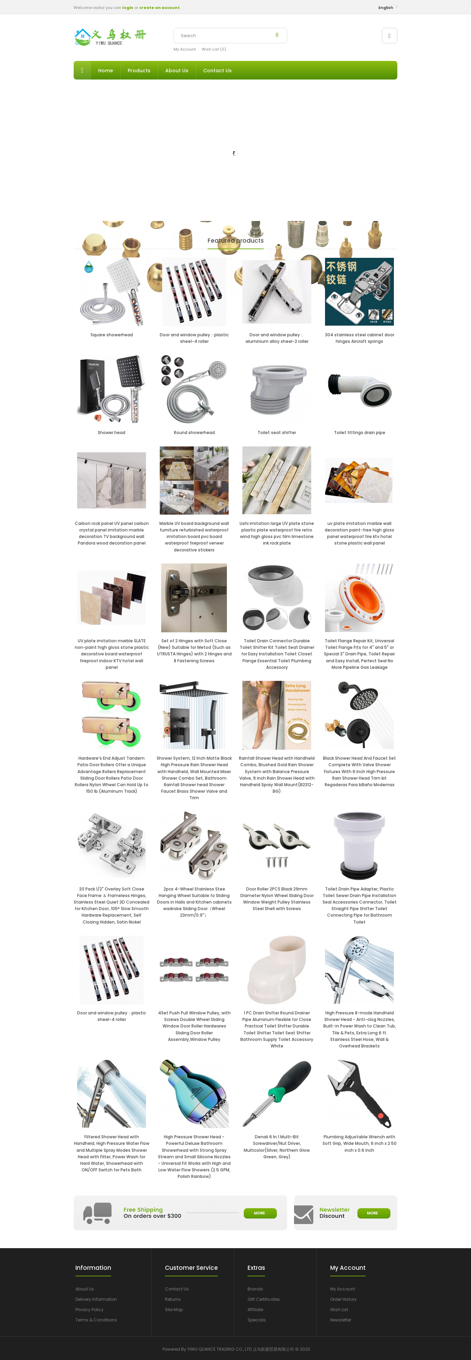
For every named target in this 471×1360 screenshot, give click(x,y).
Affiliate (255, 1309)
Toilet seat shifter (277, 432)
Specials (257, 1320)
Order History (343, 1299)
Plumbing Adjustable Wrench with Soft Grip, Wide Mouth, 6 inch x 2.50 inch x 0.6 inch (360, 1143)
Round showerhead (194, 432)
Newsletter (340, 1320)
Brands (255, 1289)
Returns (173, 1299)
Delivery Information (96, 1299)
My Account (185, 49)
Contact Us (177, 1289)
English (385, 7)
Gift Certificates (264, 1299)
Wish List (339, 1309)
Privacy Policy (89, 1309)
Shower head (111, 432)
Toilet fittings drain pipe (359, 432)
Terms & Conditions (96, 1320)
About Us (84, 1289)
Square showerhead (112, 335)
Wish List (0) (214, 49)
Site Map (174, 1309)
